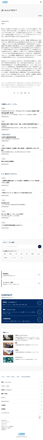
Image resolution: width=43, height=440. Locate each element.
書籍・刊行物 (4, 393)
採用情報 (3, 409)
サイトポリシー (4, 423)
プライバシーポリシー (5, 421)
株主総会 (5, 257)
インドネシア (13, 257)
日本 (3, 121)
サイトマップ (3, 424)
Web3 (3, 108)
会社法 (38, 253)
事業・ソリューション (6, 382)
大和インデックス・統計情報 (7, 426)
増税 (21, 253)
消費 (5, 253)
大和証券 (3, 429)
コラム (3, 158)
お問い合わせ (3, 420)
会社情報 (3, 405)
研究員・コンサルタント (6, 389)
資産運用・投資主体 (6, 134)
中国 (16, 253)
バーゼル (21, 257)
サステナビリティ (5, 401)
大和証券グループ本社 (6, 428)
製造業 (10, 253)
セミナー (3, 397)
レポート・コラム (10, 376)
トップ (2, 376)
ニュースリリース (5, 412)
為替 (27, 253)
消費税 (32, 253)
